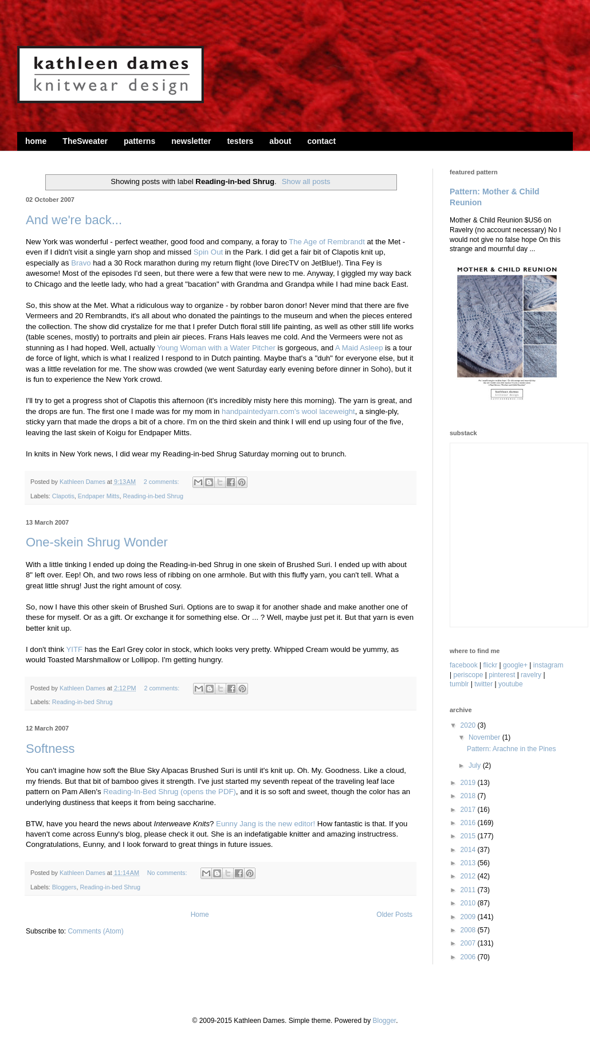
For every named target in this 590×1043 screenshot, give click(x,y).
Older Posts (394, 915)
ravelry (531, 675)
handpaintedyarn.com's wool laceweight (288, 411)
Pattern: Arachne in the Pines (511, 749)
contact (321, 141)
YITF (74, 649)
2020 (469, 725)
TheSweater (85, 141)
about (280, 141)
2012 (469, 876)
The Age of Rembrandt (327, 241)
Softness (50, 748)
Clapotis (63, 496)
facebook (464, 665)
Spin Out (208, 252)
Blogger (384, 1021)
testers (240, 141)
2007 (469, 943)
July (476, 765)
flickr (490, 665)
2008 (469, 930)
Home (200, 915)
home (35, 141)
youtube (510, 684)
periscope (468, 675)
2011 (469, 890)
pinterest (502, 675)
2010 (469, 903)
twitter (483, 684)
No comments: (168, 872)
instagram (548, 665)
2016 (469, 823)
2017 (469, 810)
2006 (469, 957)
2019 (469, 783)
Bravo (81, 263)
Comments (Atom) (95, 931)
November (485, 737)
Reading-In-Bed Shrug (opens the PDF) (169, 791)
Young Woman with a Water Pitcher (216, 347)
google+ (515, 665)
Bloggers (64, 887)
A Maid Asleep (359, 347)
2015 (469, 836)
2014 (469, 850)
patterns (139, 141)
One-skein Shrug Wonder (97, 542)
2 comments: (162, 481)
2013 (469, 863)
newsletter (191, 141)
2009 (469, 917)
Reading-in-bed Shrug (153, 496)
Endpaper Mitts (99, 496)
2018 (469, 796)
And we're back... (74, 220)
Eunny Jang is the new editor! (265, 823)
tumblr (459, 684)
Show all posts (306, 181)
